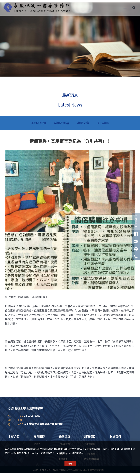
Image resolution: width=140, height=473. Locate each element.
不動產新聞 (38, 123)
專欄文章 (83, 123)
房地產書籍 (61, 123)
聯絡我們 (115, 436)
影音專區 (103, 123)
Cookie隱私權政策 (73, 454)
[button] (125, 5)
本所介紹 (14, 436)
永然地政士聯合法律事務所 (26, 408)
